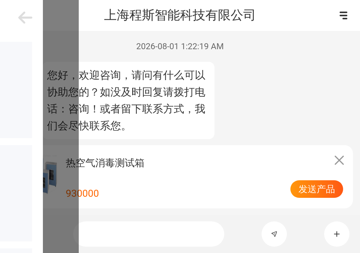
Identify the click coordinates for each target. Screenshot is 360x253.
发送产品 (316, 189)
